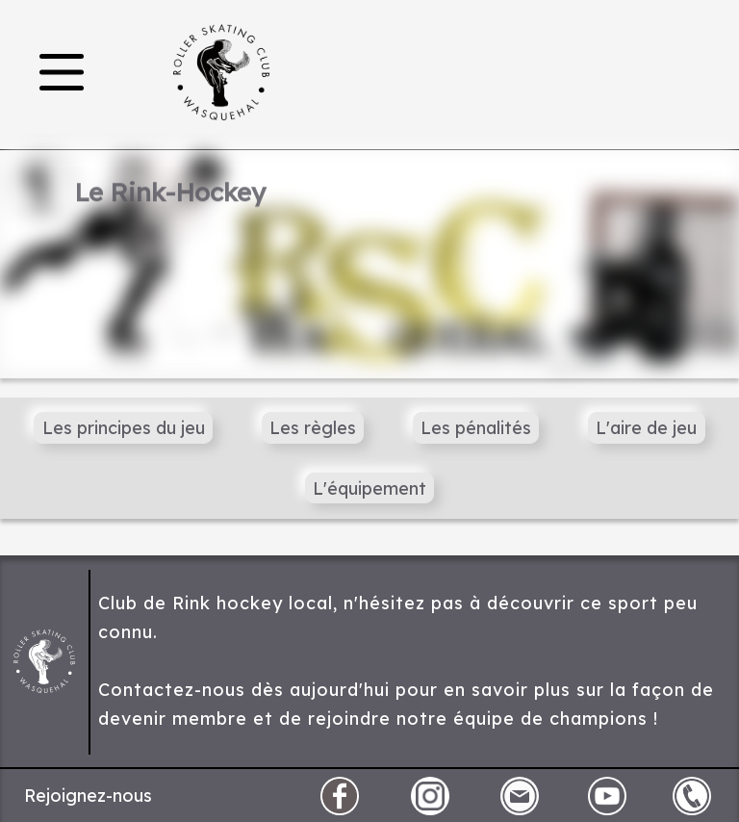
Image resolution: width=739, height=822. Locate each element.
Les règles (312, 428)
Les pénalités (475, 428)
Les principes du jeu (123, 428)
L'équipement (369, 488)
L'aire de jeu (646, 428)
